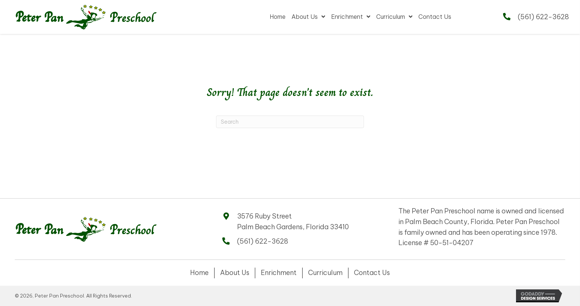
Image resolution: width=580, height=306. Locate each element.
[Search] (290, 122)
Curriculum (325, 272)
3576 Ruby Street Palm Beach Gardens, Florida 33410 (293, 221)
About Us (234, 272)
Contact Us (372, 272)
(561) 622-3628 (543, 17)
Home (199, 272)
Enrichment (279, 272)
